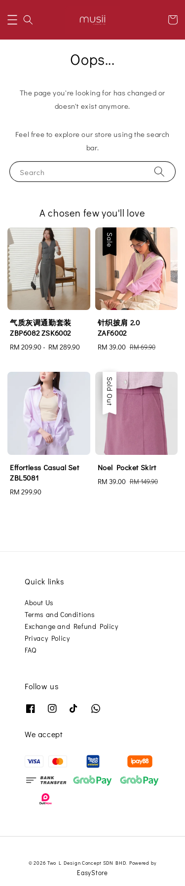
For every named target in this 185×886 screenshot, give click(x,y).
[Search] (159, 171)
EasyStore (92, 872)
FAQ (31, 650)
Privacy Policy (47, 638)
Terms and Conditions (60, 614)
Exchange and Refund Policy (71, 626)
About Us (39, 602)
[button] (12, 20)
